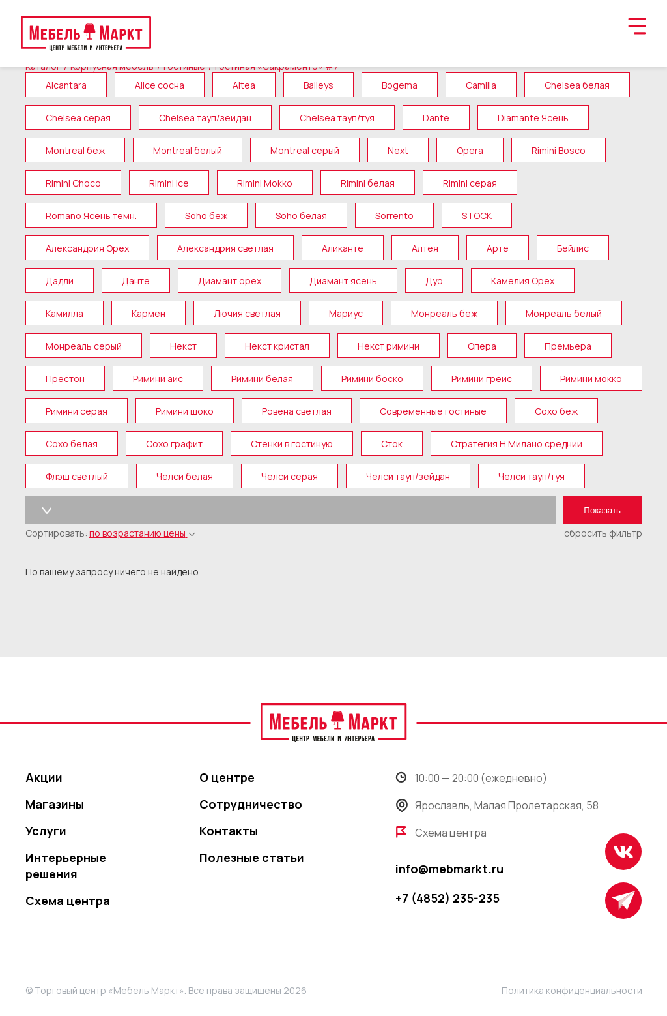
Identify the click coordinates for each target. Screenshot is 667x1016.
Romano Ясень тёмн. (91, 215)
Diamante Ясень (533, 118)
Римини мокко (591, 378)
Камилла (64, 313)
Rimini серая (470, 183)
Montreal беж (75, 150)
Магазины (54, 804)
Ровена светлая (297, 411)
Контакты (228, 831)
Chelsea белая (577, 85)
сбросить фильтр (603, 533)
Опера (482, 346)
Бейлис (573, 248)
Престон (65, 378)
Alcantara (66, 85)
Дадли (60, 281)
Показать (602, 510)
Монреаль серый (84, 346)
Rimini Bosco (559, 150)
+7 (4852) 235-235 (447, 898)
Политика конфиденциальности (572, 990)
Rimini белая (368, 183)
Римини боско (372, 378)
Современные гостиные (433, 411)
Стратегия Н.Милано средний (516, 444)
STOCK (477, 215)
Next (398, 150)
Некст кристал (277, 346)
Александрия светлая (225, 248)
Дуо (434, 281)
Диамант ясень (343, 281)
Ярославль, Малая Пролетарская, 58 (497, 805)
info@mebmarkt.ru (449, 868)
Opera (470, 150)
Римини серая (76, 411)
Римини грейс (481, 378)
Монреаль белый (564, 313)
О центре (227, 777)
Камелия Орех (522, 281)
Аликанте (342, 248)
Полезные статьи (251, 857)
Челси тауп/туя (531, 476)
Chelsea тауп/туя (337, 118)
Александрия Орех (87, 248)
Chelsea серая (78, 118)
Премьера (568, 346)
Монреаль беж (444, 313)
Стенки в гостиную (292, 444)
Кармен (148, 313)
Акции (44, 777)
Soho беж (206, 215)
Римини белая (262, 378)
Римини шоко (185, 411)
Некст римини (388, 346)
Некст (183, 346)
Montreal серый (304, 150)
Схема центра (67, 900)
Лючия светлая (247, 313)
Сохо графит (174, 444)
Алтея (425, 248)
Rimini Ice (169, 183)
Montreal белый (187, 150)
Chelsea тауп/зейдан (205, 118)
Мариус (346, 313)
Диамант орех (229, 281)
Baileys (319, 85)
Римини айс (158, 378)
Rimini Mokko (264, 183)
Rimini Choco (73, 183)
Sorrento (394, 215)
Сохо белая (72, 444)
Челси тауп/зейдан (408, 476)
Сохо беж (556, 411)
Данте (136, 281)
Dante (436, 118)
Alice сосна (159, 85)
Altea (244, 85)
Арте (498, 248)
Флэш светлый (77, 476)
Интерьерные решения (65, 866)
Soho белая (301, 215)
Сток (392, 444)
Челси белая (184, 476)
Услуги (45, 831)
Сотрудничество (250, 804)
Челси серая (289, 476)
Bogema (400, 85)
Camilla (481, 85)
